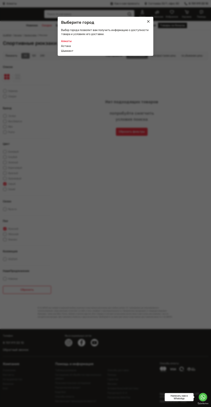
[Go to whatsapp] (203, 397)
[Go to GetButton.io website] (203, 403)
